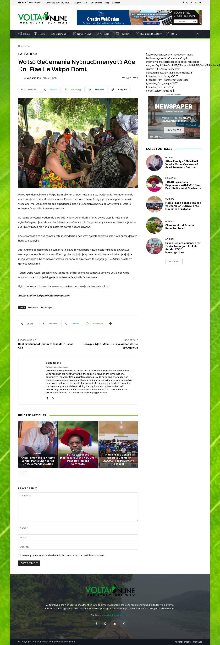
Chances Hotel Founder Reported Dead (180, 227)
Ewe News (30, 54)
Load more (174, 261)
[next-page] (26, 474)
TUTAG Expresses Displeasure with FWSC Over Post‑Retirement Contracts (78, 459)
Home (21, 46)
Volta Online (34, 78)
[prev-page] (20, 474)
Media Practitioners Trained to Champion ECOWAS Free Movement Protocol (118, 459)
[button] (198, 34)
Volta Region (47, 307)
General (117, 450)
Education (77, 450)
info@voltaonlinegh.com (116, 615)
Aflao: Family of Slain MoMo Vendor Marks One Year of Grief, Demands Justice (38, 460)
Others (37, 454)
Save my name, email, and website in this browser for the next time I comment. (63, 555)
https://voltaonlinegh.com (57, 367)
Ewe (28, 46)
